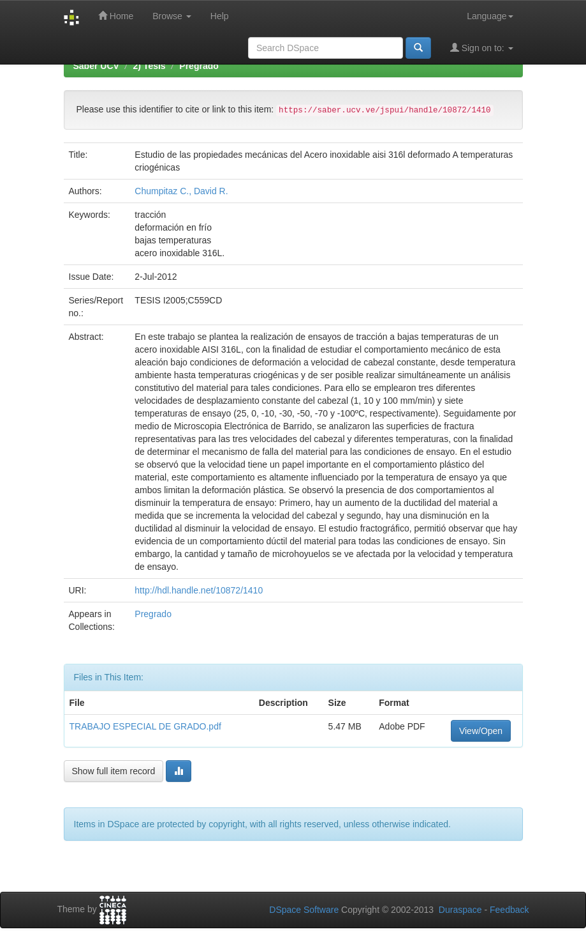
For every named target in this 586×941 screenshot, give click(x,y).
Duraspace (460, 910)
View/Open (480, 731)
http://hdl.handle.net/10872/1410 (199, 590)
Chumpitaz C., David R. (181, 191)
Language (490, 16)
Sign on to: (481, 47)
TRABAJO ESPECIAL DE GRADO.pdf (145, 726)
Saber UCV (96, 66)
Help (219, 16)
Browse (171, 16)
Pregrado (198, 66)
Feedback (509, 910)
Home (115, 15)
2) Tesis (149, 66)
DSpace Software (304, 910)
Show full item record (114, 771)
